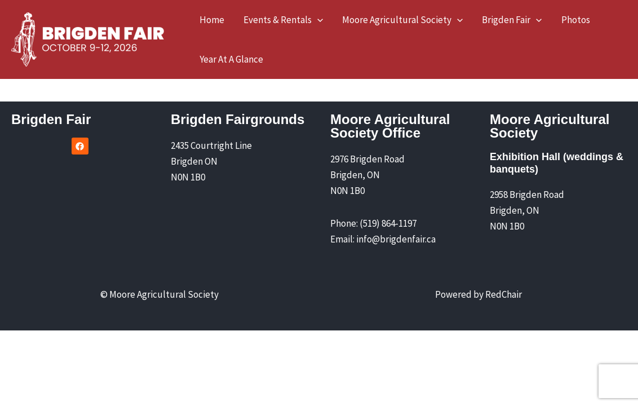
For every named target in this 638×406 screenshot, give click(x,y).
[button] (317, 19)
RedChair (503, 294)
